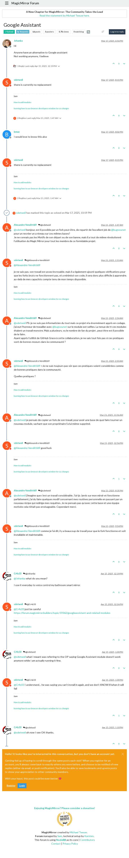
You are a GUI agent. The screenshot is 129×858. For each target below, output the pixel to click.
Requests (22, 32)
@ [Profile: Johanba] (19, 578)
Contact (56, 843)
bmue (17, 132)
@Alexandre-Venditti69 (36, 260)
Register (11, 785)
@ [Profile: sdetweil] (20, 229)
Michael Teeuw (78, 832)
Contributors (87, 839)
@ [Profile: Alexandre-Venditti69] (27, 265)
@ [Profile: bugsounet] (118, 229)
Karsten (89, 836)
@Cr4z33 (30, 604)
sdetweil (18, 80)
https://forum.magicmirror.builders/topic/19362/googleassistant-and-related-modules (62, 612)
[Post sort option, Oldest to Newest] (103, 31)
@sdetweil (44, 225)
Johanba (18, 40)
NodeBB (61, 839)
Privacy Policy (70, 843)
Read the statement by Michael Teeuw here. (65, 15)
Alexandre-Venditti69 (25, 225)
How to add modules (22, 102)
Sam (59, 836)
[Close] (123, 754)
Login (22, 785)
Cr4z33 (17, 573)
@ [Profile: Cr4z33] (19, 609)
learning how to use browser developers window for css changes (41, 108)
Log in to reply (117, 31)
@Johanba (29, 573)
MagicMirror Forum (25, 3)
